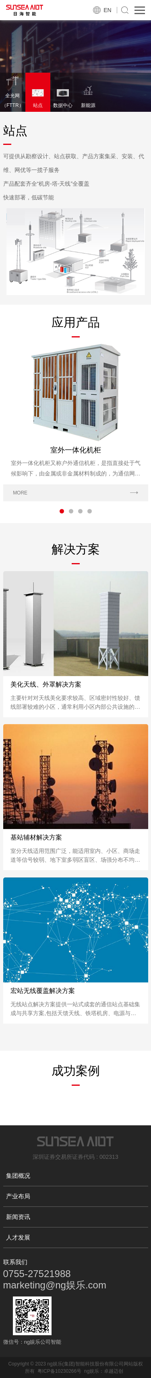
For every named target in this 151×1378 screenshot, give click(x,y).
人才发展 (18, 1237)
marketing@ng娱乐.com (54, 1285)
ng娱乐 (91, 1371)
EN (107, 10)
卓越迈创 (113, 1371)
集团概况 (18, 1175)
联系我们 (15, 1262)
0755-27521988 (37, 1273)
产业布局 (18, 1196)
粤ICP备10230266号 (59, 1371)
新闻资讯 (18, 1216)
